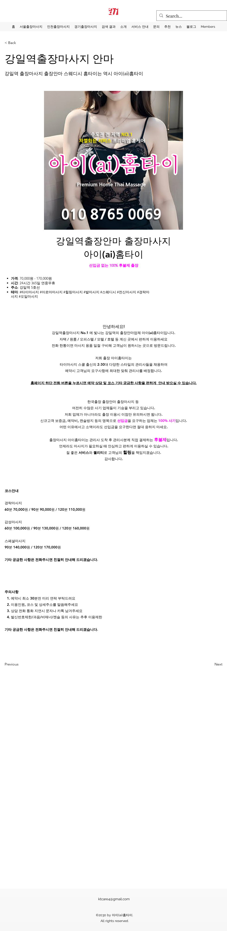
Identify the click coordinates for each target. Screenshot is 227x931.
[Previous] (26, 664)
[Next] (206, 664)
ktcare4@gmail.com (114, 899)
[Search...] (191, 16)
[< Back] (20, 42)
